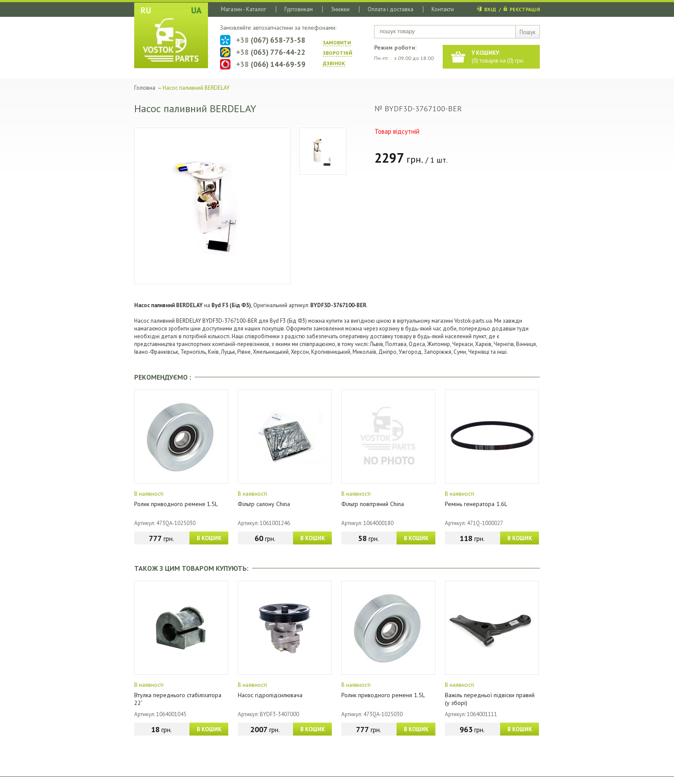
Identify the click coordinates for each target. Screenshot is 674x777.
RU (146, 10)
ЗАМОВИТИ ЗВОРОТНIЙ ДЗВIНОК (337, 52)
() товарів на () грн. (498, 56)
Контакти (442, 9)
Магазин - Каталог (243, 9)
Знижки (340, 9)
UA (196, 10)
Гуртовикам (298, 9)
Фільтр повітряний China (372, 504)
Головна (144, 87)
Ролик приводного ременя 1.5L (176, 504)
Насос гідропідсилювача (270, 695)
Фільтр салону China (264, 504)
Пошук (527, 32)
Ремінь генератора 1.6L (476, 504)
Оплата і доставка (390, 9)
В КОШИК (209, 538)
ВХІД (490, 9)
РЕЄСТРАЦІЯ (525, 9)
